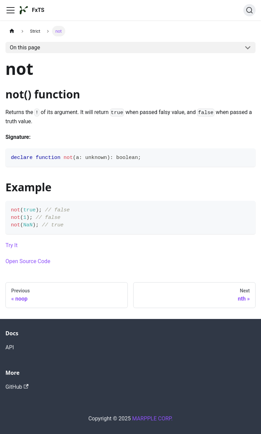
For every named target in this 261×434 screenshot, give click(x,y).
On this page (25, 47)
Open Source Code (27, 261)
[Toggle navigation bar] (10, 10)
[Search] (249, 10)
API (9, 347)
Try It (11, 245)
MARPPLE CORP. (152, 418)
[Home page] (11, 31)
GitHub (17, 387)
